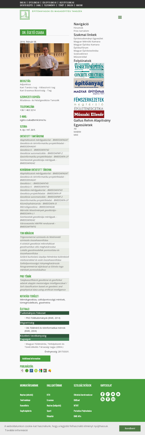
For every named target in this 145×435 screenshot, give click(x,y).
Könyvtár (50, 416)
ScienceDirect (81, 53)
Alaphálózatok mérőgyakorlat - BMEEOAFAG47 (44, 139)
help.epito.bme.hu (67, 3)
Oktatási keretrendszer (83, 394)
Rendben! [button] (130, 428)
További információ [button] (16, 430)
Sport (49, 410)
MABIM (77, 131)
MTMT (76, 405)
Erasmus (50, 400)
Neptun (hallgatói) (54, 405)
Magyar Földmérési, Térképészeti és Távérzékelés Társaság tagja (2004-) (44, 345)
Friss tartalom (81, 30)
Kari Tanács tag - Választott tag (37, 87)
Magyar (79, 5)
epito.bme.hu (34, 3)
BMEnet (77, 400)
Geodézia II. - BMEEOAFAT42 (34, 149)
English (70, 5)
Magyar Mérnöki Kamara (87, 41)
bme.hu (23, 3)
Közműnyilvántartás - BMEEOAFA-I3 (38, 203)
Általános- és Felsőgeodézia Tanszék (39, 100)
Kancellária (24, 405)
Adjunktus (25, 84)
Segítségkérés (26, 410)
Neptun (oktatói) (26, 394)
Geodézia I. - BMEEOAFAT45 (34, 183)
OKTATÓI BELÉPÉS (26, 5)
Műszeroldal (80, 56)
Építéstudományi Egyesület (88, 38)
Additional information (31, 358)
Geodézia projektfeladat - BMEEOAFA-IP (40, 193)
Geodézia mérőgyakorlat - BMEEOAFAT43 (41, 190)
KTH (48, 394)
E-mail (38, 5)
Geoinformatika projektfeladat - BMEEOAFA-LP (44, 156)
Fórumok (78, 27)
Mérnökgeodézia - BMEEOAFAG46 (37, 206)
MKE (76, 134)
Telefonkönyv (49, 5)
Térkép (61, 5)
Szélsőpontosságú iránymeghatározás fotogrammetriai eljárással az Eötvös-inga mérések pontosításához (41, 266)
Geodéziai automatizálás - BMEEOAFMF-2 (41, 153)
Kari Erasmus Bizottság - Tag (35, 90)
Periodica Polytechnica (83, 410)
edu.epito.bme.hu (49, 3)
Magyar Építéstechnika (86, 50)
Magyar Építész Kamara (86, 44)
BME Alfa (77, 416)
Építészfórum (81, 47)
